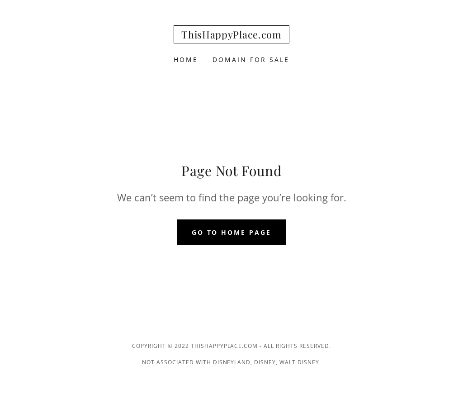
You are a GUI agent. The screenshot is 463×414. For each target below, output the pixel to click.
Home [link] (186, 59)
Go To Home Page (232, 232)
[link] (231, 36)
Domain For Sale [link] (251, 59)
